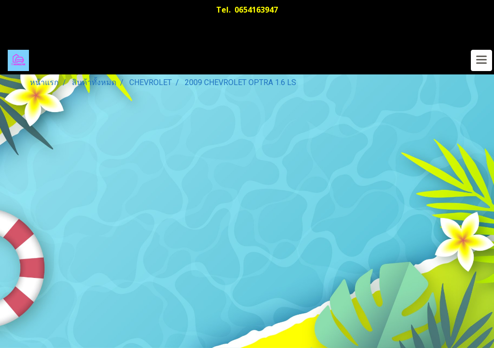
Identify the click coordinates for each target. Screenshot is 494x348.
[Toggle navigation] (481, 60)
